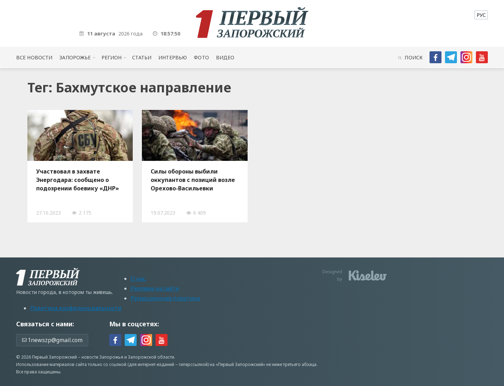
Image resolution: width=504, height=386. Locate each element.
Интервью (172, 57)
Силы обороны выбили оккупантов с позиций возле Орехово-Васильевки (193, 180)
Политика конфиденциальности (76, 308)
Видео (225, 57)
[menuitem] (481, 15)
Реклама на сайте (155, 288)
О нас (138, 278)
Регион (112, 57)
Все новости (34, 57)
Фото (201, 57)
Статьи (141, 57)
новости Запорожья (102, 357)
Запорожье (75, 57)
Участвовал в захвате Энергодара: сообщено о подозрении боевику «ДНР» (77, 180)
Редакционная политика (165, 298)
